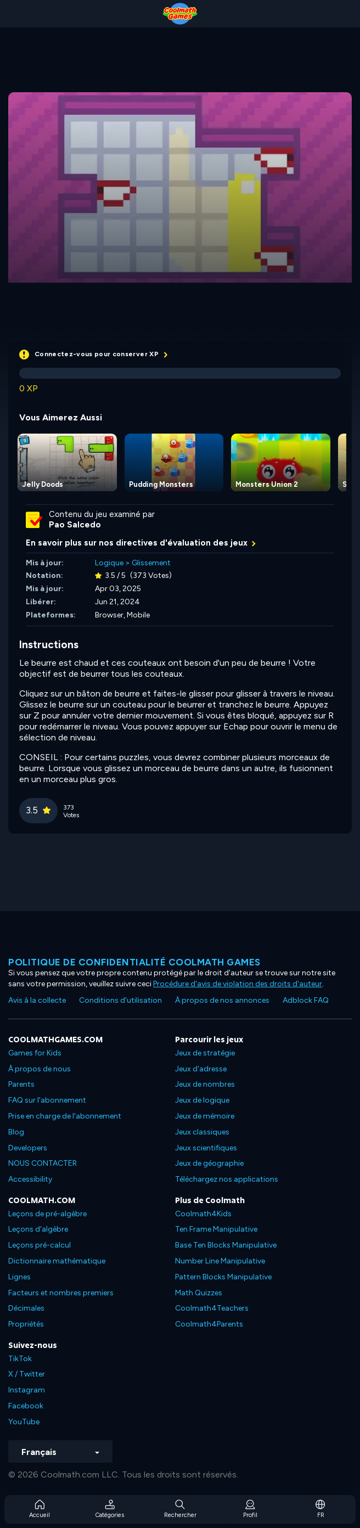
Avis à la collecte (37, 1000)
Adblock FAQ (306, 1000)
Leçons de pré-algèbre (47, 1213)
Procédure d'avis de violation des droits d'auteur (237, 983)
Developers (27, 1148)
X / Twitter (26, 1374)
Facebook (25, 1406)
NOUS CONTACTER (42, 1163)
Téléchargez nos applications (226, 1179)
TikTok (20, 1358)
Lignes (19, 1277)
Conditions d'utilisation (120, 1000)
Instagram (26, 1390)
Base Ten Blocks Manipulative (226, 1245)
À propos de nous (39, 1069)
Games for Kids (34, 1053)
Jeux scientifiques (206, 1148)
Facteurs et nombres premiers (61, 1292)
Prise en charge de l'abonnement (64, 1116)
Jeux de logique (202, 1100)
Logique (109, 563)
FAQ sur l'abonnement (47, 1100)
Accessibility (30, 1179)
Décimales (26, 1308)
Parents (21, 1084)
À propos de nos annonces (222, 1000)
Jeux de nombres (205, 1084)
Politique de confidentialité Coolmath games (134, 962)
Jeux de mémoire (204, 1116)
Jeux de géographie (209, 1163)
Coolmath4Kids (203, 1213)
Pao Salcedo (75, 525)
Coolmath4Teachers (212, 1308)
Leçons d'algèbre (38, 1229)
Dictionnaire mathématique (56, 1261)
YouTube (24, 1421)
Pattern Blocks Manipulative (223, 1277)
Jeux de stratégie (205, 1053)
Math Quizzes (198, 1292)
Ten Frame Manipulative (216, 1229)
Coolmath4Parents (209, 1324)
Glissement (151, 563)
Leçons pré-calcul (39, 1245)
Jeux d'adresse (201, 1069)
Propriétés (26, 1324)
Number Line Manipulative (220, 1261)
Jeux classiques (202, 1132)
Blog (16, 1132)
